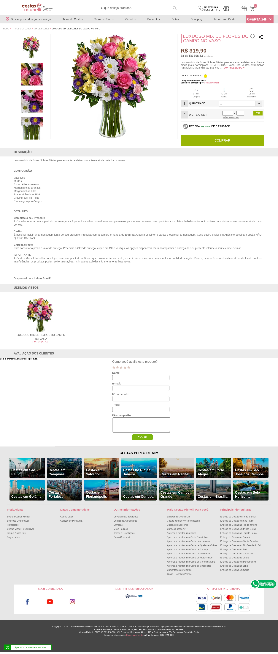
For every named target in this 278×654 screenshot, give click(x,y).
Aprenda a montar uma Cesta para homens (188, 541)
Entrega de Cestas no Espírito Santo (238, 533)
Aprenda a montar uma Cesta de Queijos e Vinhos (192, 545)
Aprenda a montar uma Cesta (181, 533)
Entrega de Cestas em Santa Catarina (239, 541)
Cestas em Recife (174, 474)
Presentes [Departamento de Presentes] (153, 19)
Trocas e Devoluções (124, 533)
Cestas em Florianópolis (96, 494)
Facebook (27, 601)
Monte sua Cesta (224, 19)
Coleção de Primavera (71, 520)
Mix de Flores (41, 29)
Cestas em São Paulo (23, 472)
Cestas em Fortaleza (57, 494)
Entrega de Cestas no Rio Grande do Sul (240, 545)
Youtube (50, 601)
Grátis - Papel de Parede (179, 574)
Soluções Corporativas (18, 520)
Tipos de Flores (22, 29)
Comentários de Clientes (179, 570)
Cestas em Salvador (94, 472)
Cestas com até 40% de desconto (183, 520)
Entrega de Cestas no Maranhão (236, 553)
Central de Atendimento (125, 520)
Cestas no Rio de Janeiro (136, 472)
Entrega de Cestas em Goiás (234, 570)
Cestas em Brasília (213, 496)
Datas (175, 19)
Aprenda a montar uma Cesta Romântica (187, 537)
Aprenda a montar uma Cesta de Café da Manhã (191, 561)
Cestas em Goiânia (26, 496)
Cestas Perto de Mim (139, 453)
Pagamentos (13, 537)
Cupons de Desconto (177, 524)
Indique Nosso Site (16, 533)
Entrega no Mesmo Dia (178, 516)
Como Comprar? (122, 537)
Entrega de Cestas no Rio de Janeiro (238, 524)
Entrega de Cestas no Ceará (234, 557)
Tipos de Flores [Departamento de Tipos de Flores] (104, 19)
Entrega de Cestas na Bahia (234, 565)
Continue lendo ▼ (234, 68)
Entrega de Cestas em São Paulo (236, 520)
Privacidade (13, 524)
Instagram (72, 601)
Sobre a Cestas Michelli (18, 516)
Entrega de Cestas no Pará (233, 549)
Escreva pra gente (134, 635)
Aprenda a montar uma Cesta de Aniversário (189, 553)
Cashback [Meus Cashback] (226, 9)
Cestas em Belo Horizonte (247, 494)
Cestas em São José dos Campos (249, 472)
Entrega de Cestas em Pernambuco (238, 561)
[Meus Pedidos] (244, 8)
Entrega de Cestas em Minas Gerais (238, 529)
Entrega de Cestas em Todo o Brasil (238, 516)
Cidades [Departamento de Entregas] (130, 19)
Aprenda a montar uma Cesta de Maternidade (189, 557)
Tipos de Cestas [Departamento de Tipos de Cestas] (73, 19)
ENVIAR (142, 437)
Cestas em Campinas (57, 472)
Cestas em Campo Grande (175, 494)
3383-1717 (212, 9)
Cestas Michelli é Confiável (20, 529)
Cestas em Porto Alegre (211, 472)
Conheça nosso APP (177, 529)
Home (6, 29)
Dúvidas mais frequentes (126, 516)
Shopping (196, 19)
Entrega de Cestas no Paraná (235, 537)
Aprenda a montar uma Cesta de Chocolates (189, 565)
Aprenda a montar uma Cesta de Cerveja (187, 549)
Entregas (118, 524)
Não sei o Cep (231, 117)
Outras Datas (67, 516)
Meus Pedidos (121, 529)
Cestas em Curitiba (138, 496)
